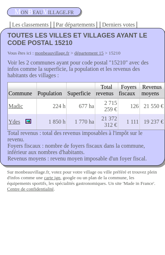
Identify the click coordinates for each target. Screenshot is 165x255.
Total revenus (105, 90)
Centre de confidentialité (30, 189)
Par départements (75, 25)
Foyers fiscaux (128, 90)
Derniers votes (118, 25)
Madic (15, 106)
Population (50, 93)
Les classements (30, 25)
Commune (20, 93)
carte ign (52, 177)
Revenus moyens (151, 90)
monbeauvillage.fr (52, 53)
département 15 (89, 53)
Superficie (79, 93)
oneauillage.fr (44, 12)
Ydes (14, 122)
